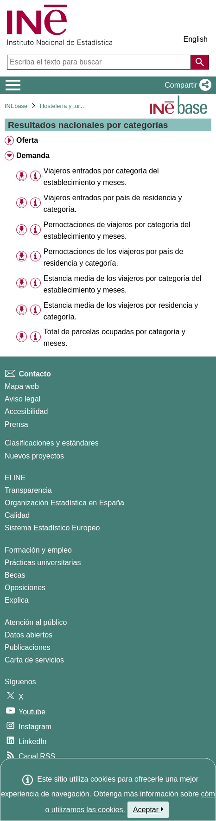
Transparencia (28, 490)
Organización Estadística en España (64, 503)
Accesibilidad (26, 411)
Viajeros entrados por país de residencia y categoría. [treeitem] (113, 203)
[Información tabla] (35, 176)
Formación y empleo (38, 550)
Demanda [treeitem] (33, 155)
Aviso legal (22, 399)
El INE (15, 478)
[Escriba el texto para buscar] (100, 62)
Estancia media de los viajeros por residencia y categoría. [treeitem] (121, 311)
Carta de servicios (34, 660)
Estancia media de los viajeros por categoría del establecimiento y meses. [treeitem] (123, 284)
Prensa (16, 424)
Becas (15, 575)
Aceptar (148, 809)
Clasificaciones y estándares (52, 443)
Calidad (17, 515)
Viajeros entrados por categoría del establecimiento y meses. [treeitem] (101, 176)
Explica (17, 600)
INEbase (16, 105)
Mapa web (22, 386)
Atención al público (36, 622)
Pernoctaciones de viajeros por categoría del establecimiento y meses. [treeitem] (117, 230)
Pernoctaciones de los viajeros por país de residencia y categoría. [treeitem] (114, 257)
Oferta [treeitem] (27, 140)
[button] (186, 85)
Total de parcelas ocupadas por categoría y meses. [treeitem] (114, 337)
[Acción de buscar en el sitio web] (200, 62)
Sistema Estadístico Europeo (52, 528)
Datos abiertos (28, 635)
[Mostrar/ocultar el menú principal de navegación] (13, 85)
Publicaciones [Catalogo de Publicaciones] (28, 647)
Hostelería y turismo (66, 105)
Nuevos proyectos (34, 456)
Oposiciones (25, 588)
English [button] (196, 39)
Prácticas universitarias (43, 562)
